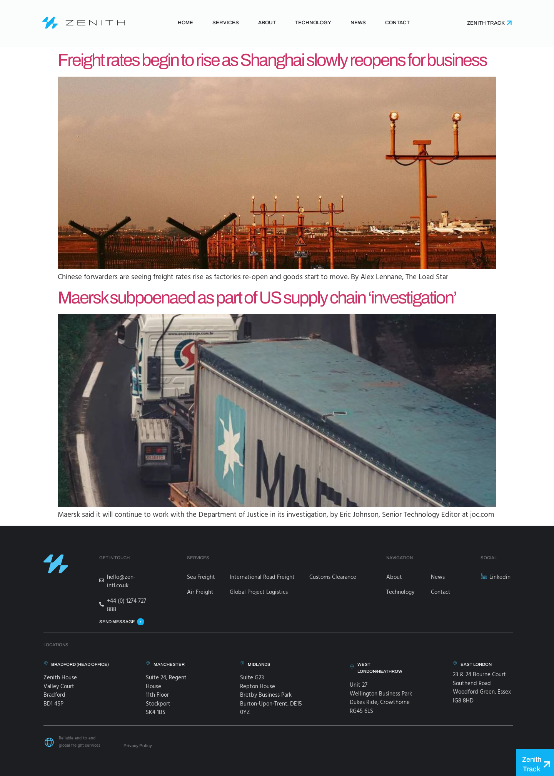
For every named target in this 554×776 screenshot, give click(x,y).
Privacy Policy (137, 745)
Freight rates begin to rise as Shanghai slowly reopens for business (272, 59)
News (358, 22)
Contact (397, 22)
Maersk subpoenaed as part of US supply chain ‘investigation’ (257, 297)
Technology (313, 22)
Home (185, 22)
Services (225, 22)
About (267, 22)
